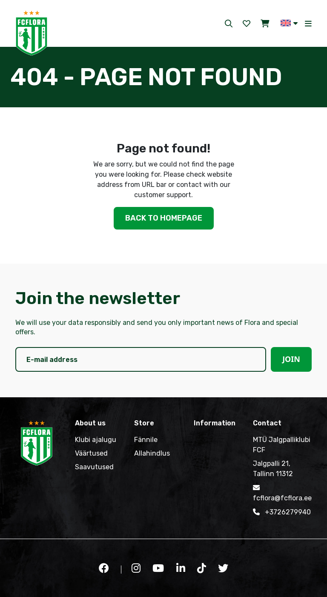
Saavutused (94, 467)
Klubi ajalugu (95, 440)
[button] (289, 23)
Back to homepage (163, 218)
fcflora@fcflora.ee (282, 492)
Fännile (146, 440)
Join (291, 359)
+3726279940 (282, 512)
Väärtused (91, 453)
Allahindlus (152, 453)
